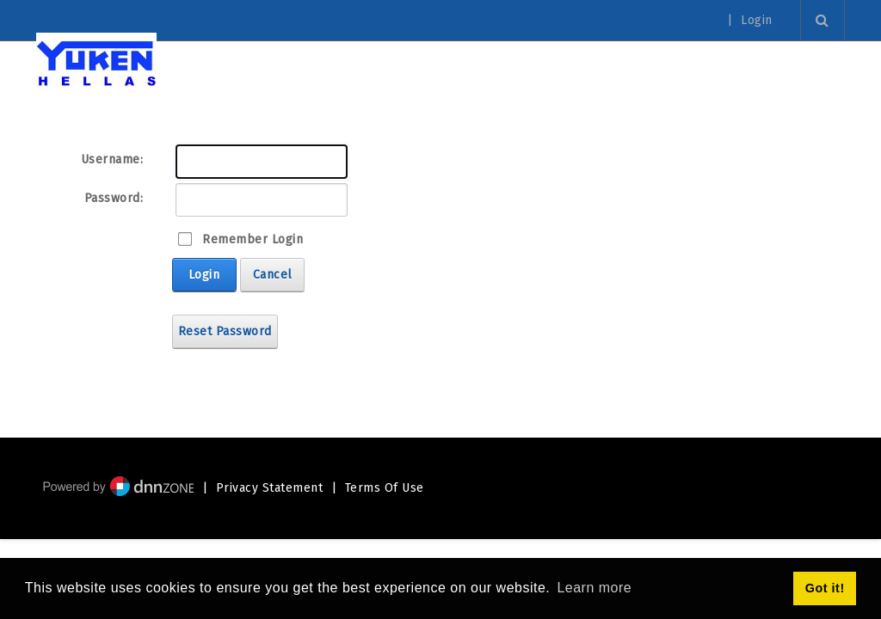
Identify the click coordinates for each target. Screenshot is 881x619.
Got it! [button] (825, 588)
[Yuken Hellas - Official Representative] (96, 62)
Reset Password (225, 331)
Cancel (273, 274)
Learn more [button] (594, 587)
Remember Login (252, 239)
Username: (112, 159)
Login (757, 21)
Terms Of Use (384, 488)
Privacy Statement (269, 488)
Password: (114, 198)
